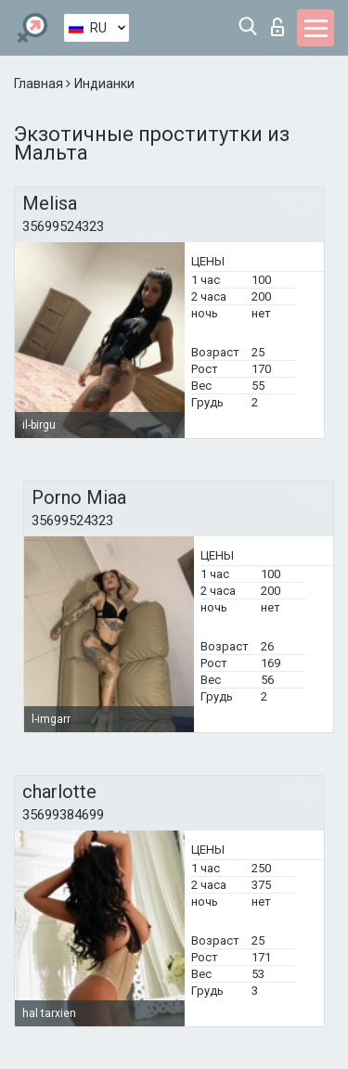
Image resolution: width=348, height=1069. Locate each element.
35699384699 (63, 814)
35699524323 (63, 226)
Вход (277, 27)
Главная (40, 83)
